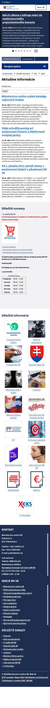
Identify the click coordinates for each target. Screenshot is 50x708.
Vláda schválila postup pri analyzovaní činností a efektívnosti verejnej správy (23, 131)
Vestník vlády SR (9, 247)
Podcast (7, 636)
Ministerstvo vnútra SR (13, 586)
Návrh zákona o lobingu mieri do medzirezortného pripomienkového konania (22, 18)
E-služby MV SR (9, 642)
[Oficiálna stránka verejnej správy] (8, 2)
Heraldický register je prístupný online (18, 252)
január (43, 73)
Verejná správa (27, 59)
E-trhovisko (8, 666)
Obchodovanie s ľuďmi (13, 649)
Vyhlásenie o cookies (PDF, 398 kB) (18, 680)
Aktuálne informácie (23, 73)
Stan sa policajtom (11, 639)
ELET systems (8, 677)
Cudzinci (7, 652)
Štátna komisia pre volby (14, 590)
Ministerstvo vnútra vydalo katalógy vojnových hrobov (24, 98)
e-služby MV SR (9, 214)
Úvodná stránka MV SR (11, 59)
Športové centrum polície (14, 623)
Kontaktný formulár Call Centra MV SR (18, 567)
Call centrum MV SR (11, 662)
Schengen (7, 616)
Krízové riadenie (10, 613)
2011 (35, 73)
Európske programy (12, 596)
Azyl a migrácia (10, 603)
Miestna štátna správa (13, 656)
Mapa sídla (19, 677)
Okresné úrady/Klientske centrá (17, 593)
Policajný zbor (9, 600)
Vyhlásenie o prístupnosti (36, 677)
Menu (41, 7)
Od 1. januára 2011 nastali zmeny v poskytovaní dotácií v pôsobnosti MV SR (24, 169)
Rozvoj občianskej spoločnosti (16, 620)
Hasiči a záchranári (11, 610)
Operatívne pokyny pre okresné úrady (17, 249)
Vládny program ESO (12, 659)
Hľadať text (6, 86)
